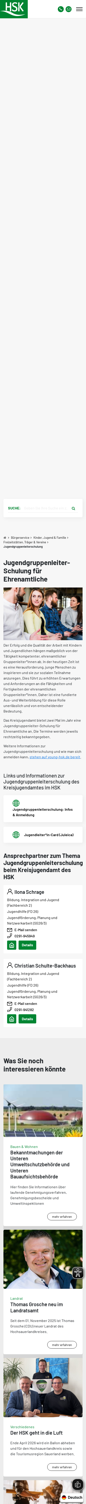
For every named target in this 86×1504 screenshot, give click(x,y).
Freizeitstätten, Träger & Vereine (24, 542)
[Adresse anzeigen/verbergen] (11, 945)
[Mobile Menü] (79, 9)
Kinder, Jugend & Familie (49, 537)
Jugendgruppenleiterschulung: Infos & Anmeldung (43, 812)
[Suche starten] (73, 508)
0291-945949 (24, 936)
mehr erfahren (62, 1216)
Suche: (14, 508)
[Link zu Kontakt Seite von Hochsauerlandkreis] (69, 9)
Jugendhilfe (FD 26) (22, 911)
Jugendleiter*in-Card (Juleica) (48, 834)
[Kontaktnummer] (61, 9)
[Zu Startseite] (4, 537)
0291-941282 (24, 1009)
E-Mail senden (25, 929)
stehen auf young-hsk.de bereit (55, 757)
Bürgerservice (20, 537)
